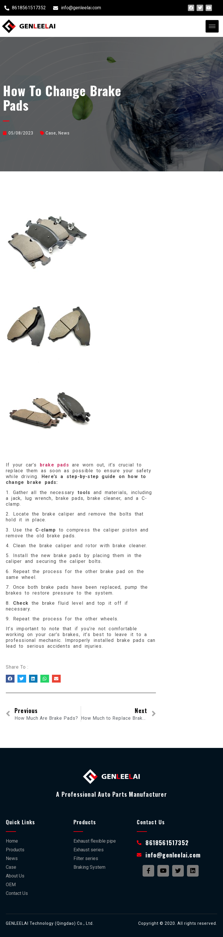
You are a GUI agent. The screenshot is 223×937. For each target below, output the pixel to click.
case (51, 133)
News (64, 133)
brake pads (53, 465)
